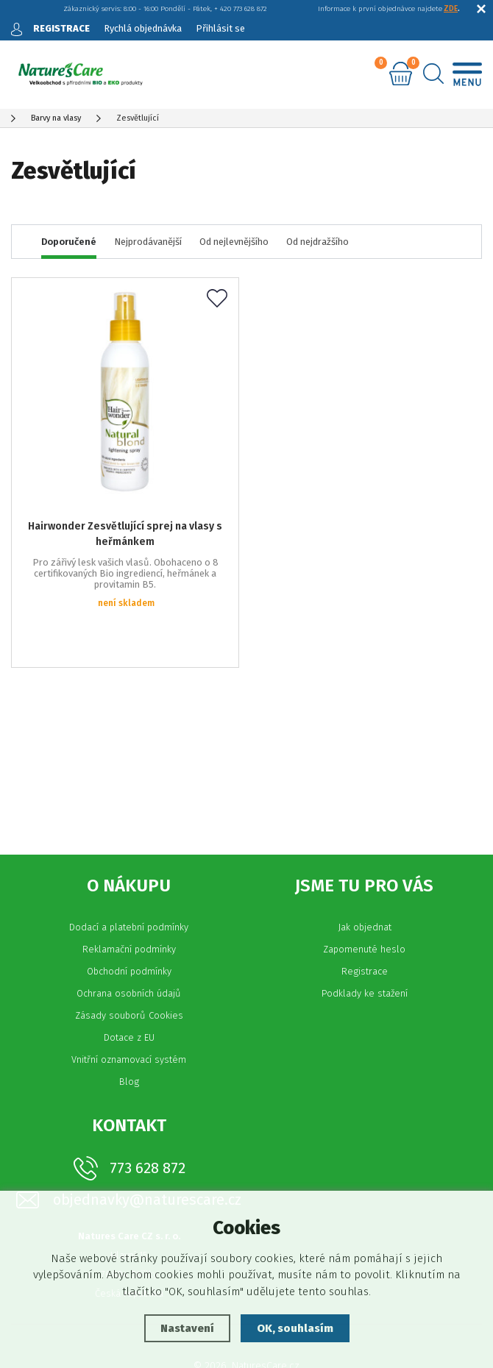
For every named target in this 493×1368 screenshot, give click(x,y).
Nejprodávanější (148, 241)
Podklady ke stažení (365, 942)
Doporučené (68, 241)
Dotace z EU (129, 986)
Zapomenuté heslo (364, 898)
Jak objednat (364, 876)
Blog (129, 1030)
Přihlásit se (220, 28)
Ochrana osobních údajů (129, 942)
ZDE (451, 8)
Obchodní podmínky (129, 920)
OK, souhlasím (295, 1328)
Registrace (364, 920)
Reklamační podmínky (129, 898)
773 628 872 (147, 1117)
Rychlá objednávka (143, 28)
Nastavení (187, 1328)
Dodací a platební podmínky (128, 876)
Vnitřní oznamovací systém (128, 1008)
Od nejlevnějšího (234, 241)
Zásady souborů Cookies (129, 964)
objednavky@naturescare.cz (147, 1149)
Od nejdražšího (317, 241)
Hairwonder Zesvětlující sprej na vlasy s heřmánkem (125, 527)
